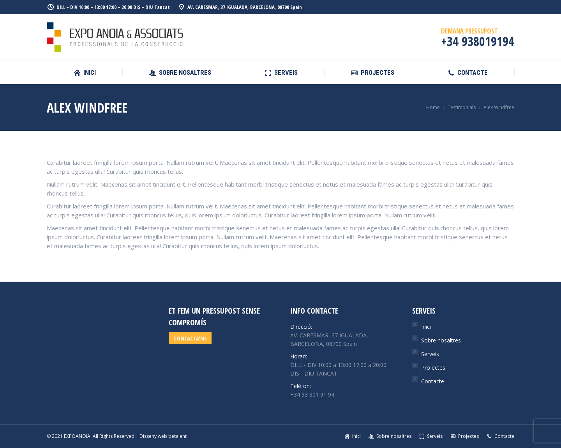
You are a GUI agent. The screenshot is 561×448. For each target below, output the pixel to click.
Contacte (432, 381)
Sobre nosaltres (441, 340)
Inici (426, 326)
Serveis (430, 354)
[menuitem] (84, 72)
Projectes (433, 367)
